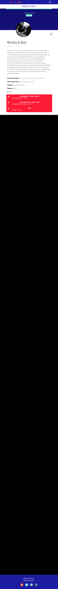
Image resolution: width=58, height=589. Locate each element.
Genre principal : (13, 78)
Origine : (10, 85)
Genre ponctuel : (13, 81)
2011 (29, 15)
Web (10, 92)
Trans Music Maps (28, 580)
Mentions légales (28, 578)
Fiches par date (29, 13)
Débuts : (10, 88)
